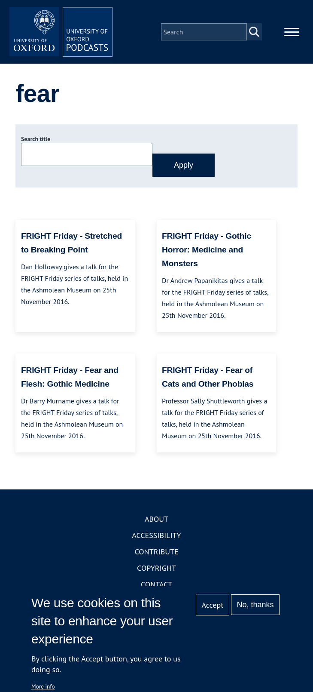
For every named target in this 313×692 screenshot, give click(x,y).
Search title (35, 139)
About (156, 519)
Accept (213, 605)
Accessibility (156, 535)
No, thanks (255, 604)
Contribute (156, 552)
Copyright (156, 568)
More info (43, 686)
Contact (156, 584)
